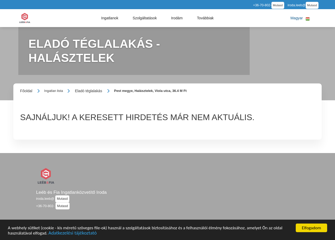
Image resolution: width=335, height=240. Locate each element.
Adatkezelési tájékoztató (72, 234)
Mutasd (278, 5)
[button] (110, 18)
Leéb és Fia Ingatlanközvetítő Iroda (71, 192)
